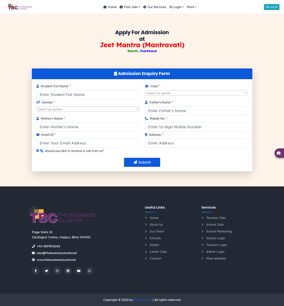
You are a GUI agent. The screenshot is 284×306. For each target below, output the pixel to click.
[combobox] (196, 93)
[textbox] (196, 93)
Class (152, 86)
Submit (142, 162)
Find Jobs (129, 7)
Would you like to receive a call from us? (72, 151)
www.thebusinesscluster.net (54, 260)
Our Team (157, 231)
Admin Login (215, 252)
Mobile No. (156, 118)
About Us (156, 224)
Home (110, 7)
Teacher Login (216, 245)
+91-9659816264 (46, 246)
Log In (272, 7)
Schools (155, 238)
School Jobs (215, 224)
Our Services (154, 7)
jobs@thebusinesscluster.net (54, 253)
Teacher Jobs (216, 218)
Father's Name (159, 102)
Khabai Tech (143, 300)
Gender (45, 102)
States (154, 245)
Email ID (46, 135)
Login (175, 7)
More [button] (190, 7)
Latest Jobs (158, 252)
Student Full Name (53, 86)
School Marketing (219, 231)
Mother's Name (50, 118)
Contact (155, 258)
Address (154, 135)
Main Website (216, 258)
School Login (215, 238)
